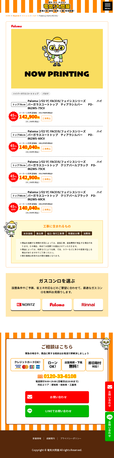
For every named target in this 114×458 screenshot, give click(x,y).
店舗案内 (50, 438)
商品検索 (16, 16)
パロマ (34, 16)
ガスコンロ (26, 16)
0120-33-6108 (60, 376)
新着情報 (37, 438)
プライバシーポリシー (70, 438)
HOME (8, 16)
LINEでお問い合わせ (49, 411)
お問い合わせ (47, 397)
